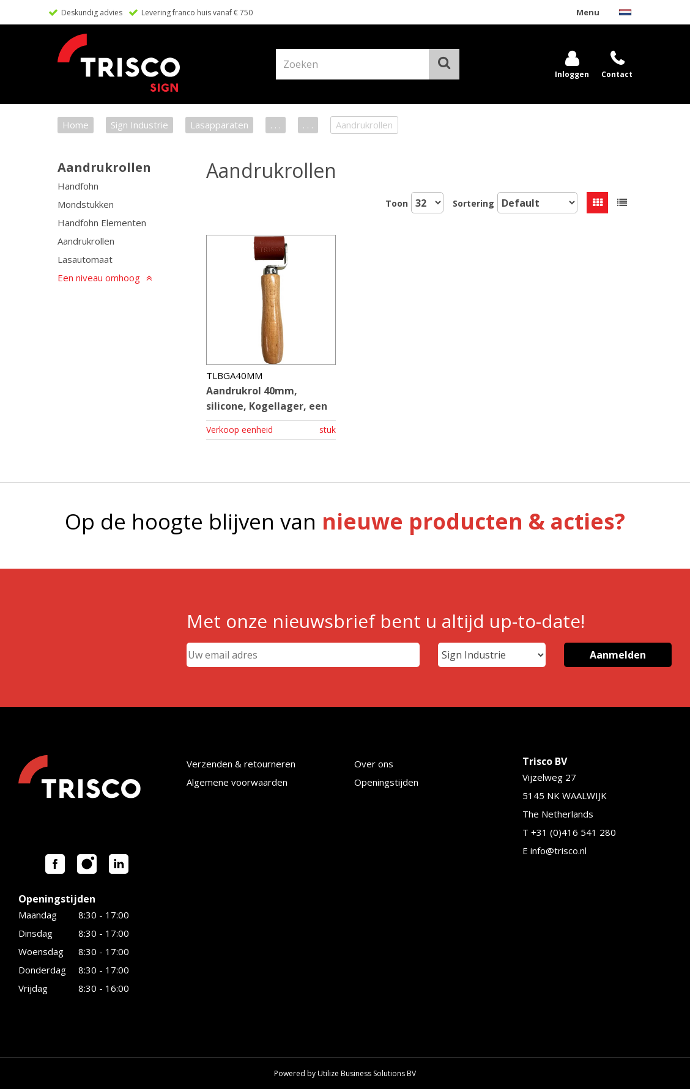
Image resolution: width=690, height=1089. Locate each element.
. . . (275, 125)
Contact (616, 74)
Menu (587, 12)
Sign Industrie (139, 125)
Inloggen (572, 74)
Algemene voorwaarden (237, 782)
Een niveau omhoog (99, 277)
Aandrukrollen (104, 167)
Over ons (373, 764)
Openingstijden (386, 782)
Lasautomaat (85, 259)
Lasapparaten (219, 125)
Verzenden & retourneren (241, 764)
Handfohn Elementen (102, 222)
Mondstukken (86, 204)
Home (75, 125)
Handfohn (78, 186)
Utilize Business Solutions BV (366, 1073)
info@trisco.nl (558, 850)
